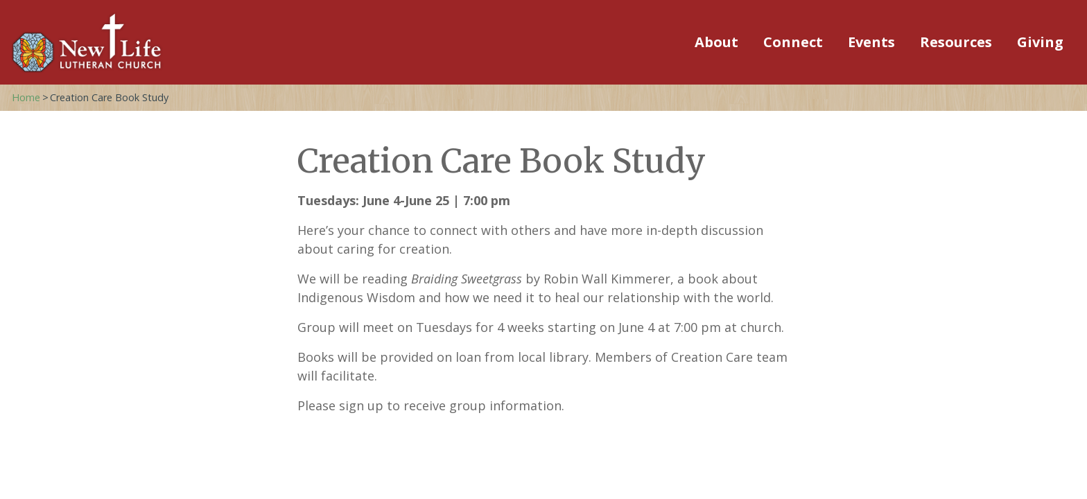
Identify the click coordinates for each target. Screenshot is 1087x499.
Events (871, 42)
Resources (956, 42)
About (716, 42)
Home (26, 97)
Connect (793, 42)
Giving (1040, 42)
